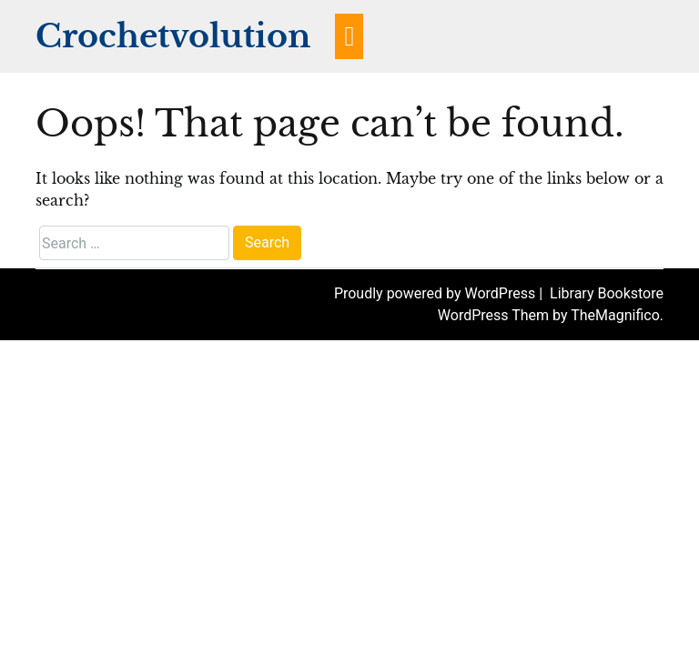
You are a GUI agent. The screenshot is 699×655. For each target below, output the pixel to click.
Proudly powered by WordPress (436, 293)
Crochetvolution (172, 35)
